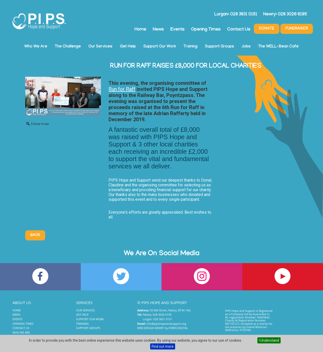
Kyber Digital (178, 328)
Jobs (246, 46)
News (158, 29)
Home (140, 29)
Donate (266, 29)
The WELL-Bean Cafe (278, 46)
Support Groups (219, 46)
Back (35, 235)
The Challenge (68, 46)
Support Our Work (159, 46)
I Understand (269, 340)
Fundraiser (296, 29)
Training (190, 46)
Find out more (163, 346)
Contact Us (238, 29)
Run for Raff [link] (122, 89)
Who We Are (35, 46)
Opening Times (206, 29)
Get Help (128, 46)
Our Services (100, 46)
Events (177, 29)
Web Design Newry (150, 328)
